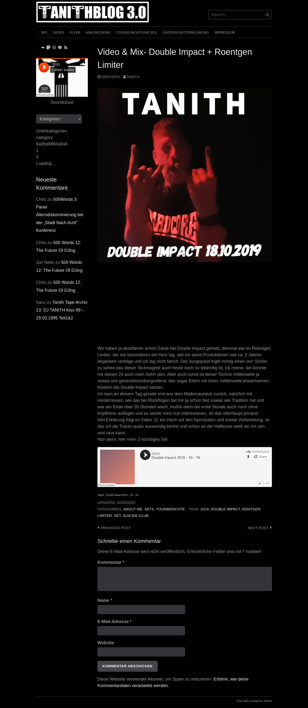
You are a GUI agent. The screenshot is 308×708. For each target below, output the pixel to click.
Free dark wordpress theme (254, 701)
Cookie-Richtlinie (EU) (136, 32)
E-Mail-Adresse (114, 621)
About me (132, 509)
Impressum (225, 32)
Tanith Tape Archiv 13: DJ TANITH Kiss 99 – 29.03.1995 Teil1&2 (62, 310)
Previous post (116, 528)
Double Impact (225, 509)
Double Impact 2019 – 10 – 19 (122, 495)
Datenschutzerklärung (186, 32)
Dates (58, 32)
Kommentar (110, 562)
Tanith (132, 77)
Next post (258, 528)
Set (117, 515)
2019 (204, 509)
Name (104, 600)
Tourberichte (170, 509)
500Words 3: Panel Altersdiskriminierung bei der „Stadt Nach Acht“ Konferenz (59, 215)
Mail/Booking (98, 32)
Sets (149, 509)
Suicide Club (135, 515)
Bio (44, 32)
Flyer (75, 32)
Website (105, 642)
